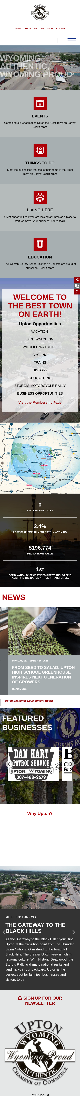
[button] (6, 67)
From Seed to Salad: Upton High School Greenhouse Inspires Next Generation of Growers (43, 674)
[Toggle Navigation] (66, 40)
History (40, 370)
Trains (40, 362)
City (42, 28)
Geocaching (40, 378)
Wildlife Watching (40, 347)
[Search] (77, 291)
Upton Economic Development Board (29, 700)
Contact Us (30, 28)
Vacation (39, 331)
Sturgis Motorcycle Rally (40, 386)
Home (18, 28)
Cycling (40, 355)
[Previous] (9, 764)
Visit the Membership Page (40, 402)
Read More (19, 689)
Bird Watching (40, 339)
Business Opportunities (40, 393)
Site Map (60, 28)
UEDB (50, 28)
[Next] (70, 764)
